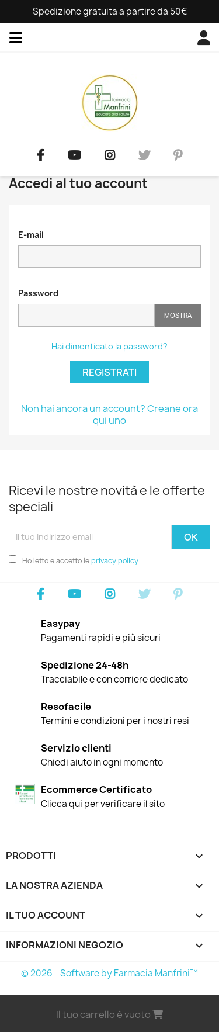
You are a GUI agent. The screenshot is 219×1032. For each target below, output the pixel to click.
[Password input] (86, 315)
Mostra (178, 315)
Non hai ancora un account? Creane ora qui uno (109, 414)
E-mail (31, 234)
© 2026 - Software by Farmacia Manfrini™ (109, 973)
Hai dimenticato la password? (109, 346)
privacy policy (114, 561)
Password (38, 293)
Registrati (109, 372)
